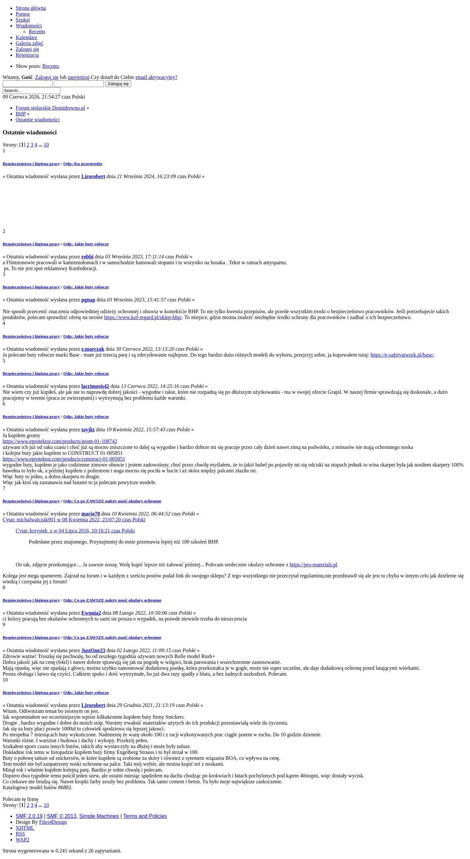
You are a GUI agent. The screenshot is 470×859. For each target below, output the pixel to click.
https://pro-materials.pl (313, 564)
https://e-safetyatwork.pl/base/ (401, 355)
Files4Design (53, 822)
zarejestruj (79, 77)
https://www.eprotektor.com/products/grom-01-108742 (60, 441)
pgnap (88, 299)
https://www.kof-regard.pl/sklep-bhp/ (143, 317)
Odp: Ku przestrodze (82, 163)
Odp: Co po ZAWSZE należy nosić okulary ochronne (112, 501)
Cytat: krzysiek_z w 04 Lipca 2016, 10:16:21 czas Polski (75, 530)
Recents (50, 66)
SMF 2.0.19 (29, 816)
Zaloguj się (47, 77)
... (41, 144)
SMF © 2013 (61, 816)
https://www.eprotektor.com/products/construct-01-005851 (64, 459)
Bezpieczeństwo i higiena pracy (31, 163)
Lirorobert (93, 176)
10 (46, 144)
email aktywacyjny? (156, 77)
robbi (87, 256)
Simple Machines (99, 816)
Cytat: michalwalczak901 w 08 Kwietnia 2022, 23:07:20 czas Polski (74, 519)
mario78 (90, 513)
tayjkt (88, 429)
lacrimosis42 (95, 386)
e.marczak (92, 349)
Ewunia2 (91, 613)
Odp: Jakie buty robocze (86, 243)
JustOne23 (93, 650)
